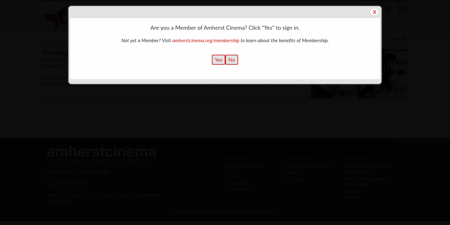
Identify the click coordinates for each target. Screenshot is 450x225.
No (231, 59)
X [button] (374, 12)
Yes (218, 59)
